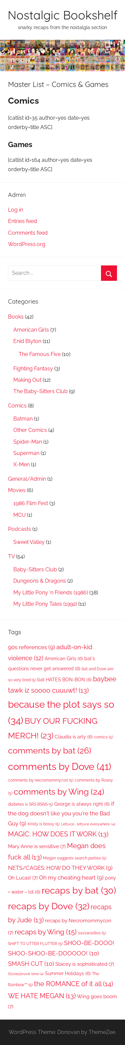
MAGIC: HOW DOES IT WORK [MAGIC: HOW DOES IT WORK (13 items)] (58, 834)
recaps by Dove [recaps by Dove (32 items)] (48, 906)
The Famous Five (40, 354)
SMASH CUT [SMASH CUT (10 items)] (31, 963)
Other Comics (30, 430)
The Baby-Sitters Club (40, 391)
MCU (19, 515)
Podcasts (19, 529)
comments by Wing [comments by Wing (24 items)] (59, 792)
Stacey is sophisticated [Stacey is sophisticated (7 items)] (84, 964)
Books (16, 317)
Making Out (27, 380)
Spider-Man (27, 442)
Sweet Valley (29, 542)
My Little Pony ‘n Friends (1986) (50, 592)
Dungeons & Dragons (39, 581)
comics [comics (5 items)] (103, 736)
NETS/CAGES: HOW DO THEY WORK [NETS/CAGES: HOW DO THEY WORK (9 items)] (60, 867)
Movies (17, 490)
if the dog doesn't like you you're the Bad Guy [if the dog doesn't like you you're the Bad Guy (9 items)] (61, 813)
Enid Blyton (27, 341)
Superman (26, 453)
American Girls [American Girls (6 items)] (64, 658)
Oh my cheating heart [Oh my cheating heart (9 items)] (71, 877)
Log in (15, 210)
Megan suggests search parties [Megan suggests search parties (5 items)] (74, 857)
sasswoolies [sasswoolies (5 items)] (92, 932)
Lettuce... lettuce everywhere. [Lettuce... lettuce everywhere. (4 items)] (88, 824)
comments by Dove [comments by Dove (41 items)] (59, 766)
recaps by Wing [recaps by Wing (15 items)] (46, 932)
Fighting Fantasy (33, 368)
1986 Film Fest (30, 503)
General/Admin (27, 479)
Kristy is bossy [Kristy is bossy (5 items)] (44, 823)
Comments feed (28, 233)
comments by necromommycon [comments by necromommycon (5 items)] (40, 780)
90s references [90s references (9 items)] (31, 647)
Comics (17, 405)
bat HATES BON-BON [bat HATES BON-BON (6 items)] (64, 679)
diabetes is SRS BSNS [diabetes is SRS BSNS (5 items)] (30, 804)
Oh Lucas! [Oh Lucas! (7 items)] (23, 878)
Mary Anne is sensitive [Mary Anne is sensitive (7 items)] (37, 846)
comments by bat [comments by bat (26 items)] (49, 750)
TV (11, 556)
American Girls (31, 330)
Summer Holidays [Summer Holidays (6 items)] (68, 973)
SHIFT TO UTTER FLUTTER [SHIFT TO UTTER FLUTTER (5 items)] (35, 943)
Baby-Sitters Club (35, 569)
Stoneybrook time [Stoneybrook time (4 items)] (26, 974)
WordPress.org (26, 244)
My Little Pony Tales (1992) (45, 604)
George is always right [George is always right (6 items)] (82, 804)
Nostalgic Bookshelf (63, 14)
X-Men (21, 464)
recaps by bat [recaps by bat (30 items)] (79, 890)
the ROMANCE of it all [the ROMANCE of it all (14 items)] (73, 984)
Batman (23, 419)
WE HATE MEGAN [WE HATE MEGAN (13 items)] (42, 996)
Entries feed (22, 221)
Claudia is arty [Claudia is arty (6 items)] (74, 736)
